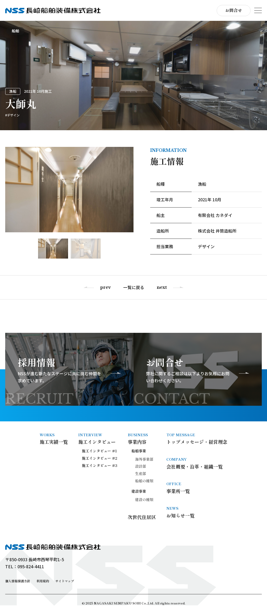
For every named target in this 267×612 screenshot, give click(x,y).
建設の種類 (144, 499)
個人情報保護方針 (17, 581)
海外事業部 (144, 459)
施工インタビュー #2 (99, 458)
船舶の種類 (144, 480)
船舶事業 (138, 450)
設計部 (140, 466)
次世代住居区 (142, 517)
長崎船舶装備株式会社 (53, 10)
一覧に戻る (133, 287)
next (162, 287)
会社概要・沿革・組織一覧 (196, 463)
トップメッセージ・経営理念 (196, 438)
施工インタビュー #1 (99, 450)
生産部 (140, 473)
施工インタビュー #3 (99, 465)
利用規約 (43, 581)
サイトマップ (64, 581)
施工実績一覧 (54, 438)
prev (105, 287)
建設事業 (138, 491)
